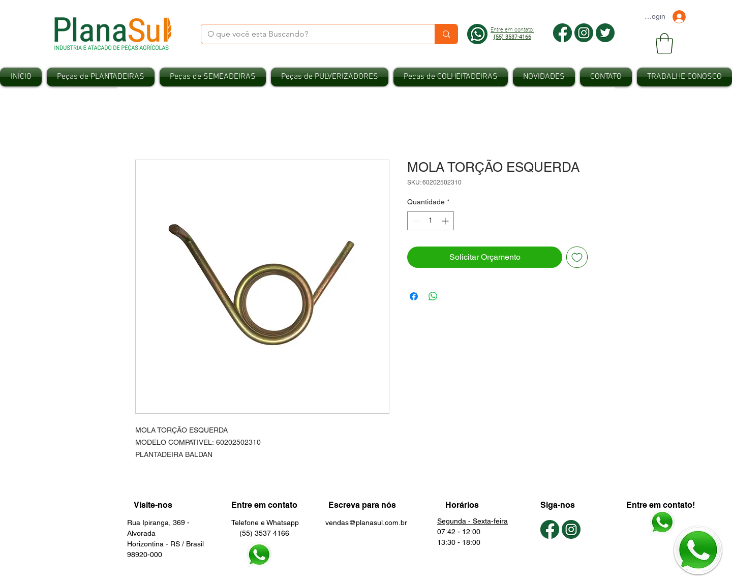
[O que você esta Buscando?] (310, 34)
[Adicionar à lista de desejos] (577, 257)
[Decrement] (415, 221)
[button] (664, 43)
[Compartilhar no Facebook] (414, 296)
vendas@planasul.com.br (366, 522)
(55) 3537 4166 (260, 533)
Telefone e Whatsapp (265, 522)
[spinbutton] (430, 221)
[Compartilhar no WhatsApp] (433, 296)
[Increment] (446, 221)
